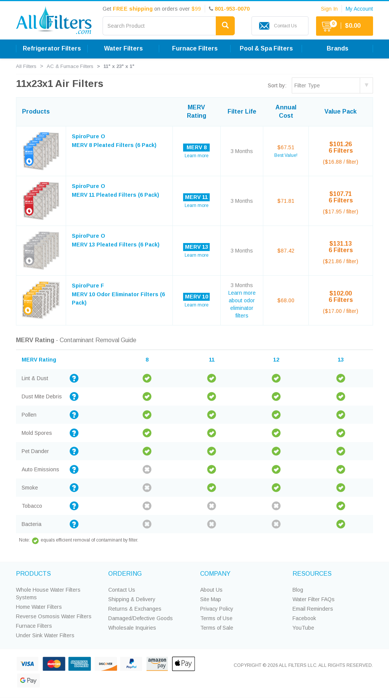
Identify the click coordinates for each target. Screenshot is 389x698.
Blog (298, 590)
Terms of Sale (216, 628)
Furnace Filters (34, 626)
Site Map (210, 599)
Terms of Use (216, 618)
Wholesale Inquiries (132, 628)
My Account (359, 9)
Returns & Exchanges (134, 609)
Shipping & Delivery (131, 599)
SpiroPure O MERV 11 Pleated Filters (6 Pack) (115, 190)
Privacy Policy (216, 609)
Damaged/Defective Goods (140, 618)
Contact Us (121, 590)
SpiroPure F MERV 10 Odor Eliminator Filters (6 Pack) (118, 294)
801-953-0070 (232, 9)
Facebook (304, 618)
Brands (337, 48)
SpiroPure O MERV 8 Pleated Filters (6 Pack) (114, 140)
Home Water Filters (39, 607)
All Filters (26, 66)
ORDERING (125, 573)
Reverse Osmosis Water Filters (54, 616)
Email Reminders (313, 609)
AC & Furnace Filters (70, 66)
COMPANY (215, 573)
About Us (211, 590)
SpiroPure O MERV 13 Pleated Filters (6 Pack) (116, 240)
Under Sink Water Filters (45, 635)
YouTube (303, 628)
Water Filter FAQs (314, 599)
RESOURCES (312, 573)
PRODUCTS (33, 573)
